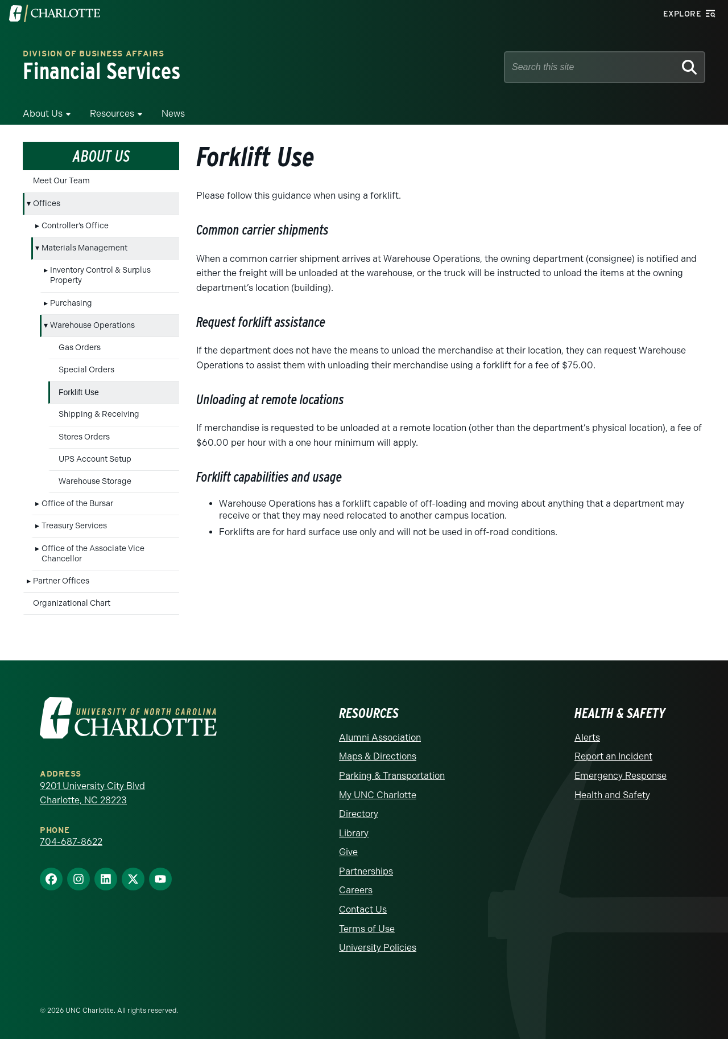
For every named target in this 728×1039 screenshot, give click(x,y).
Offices (46, 203)
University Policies (377, 947)
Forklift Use (79, 392)
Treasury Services (74, 526)
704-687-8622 (71, 841)
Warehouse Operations (92, 325)
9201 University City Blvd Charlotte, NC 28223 (92, 793)
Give (348, 852)
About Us (43, 113)
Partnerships (366, 871)
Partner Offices (61, 581)
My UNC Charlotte (377, 795)
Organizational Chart (71, 603)
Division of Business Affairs (93, 54)
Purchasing (71, 303)
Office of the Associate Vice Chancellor (93, 554)
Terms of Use (367, 928)
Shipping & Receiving (99, 414)
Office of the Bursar (77, 503)
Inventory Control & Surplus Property (100, 275)
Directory (358, 813)
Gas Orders (80, 347)
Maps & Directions (377, 756)
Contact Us (363, 909)
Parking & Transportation (392, 775)
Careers (356, 890)
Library (354, 833)
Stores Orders (84, 437)
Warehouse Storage (95, 481)
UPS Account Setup (95, 459)
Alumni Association (380, 737)
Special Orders (86, 370)
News (173, 113)
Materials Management (84, 248)
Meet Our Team (61, 181)
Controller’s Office (75, 226)
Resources (112, 113)
